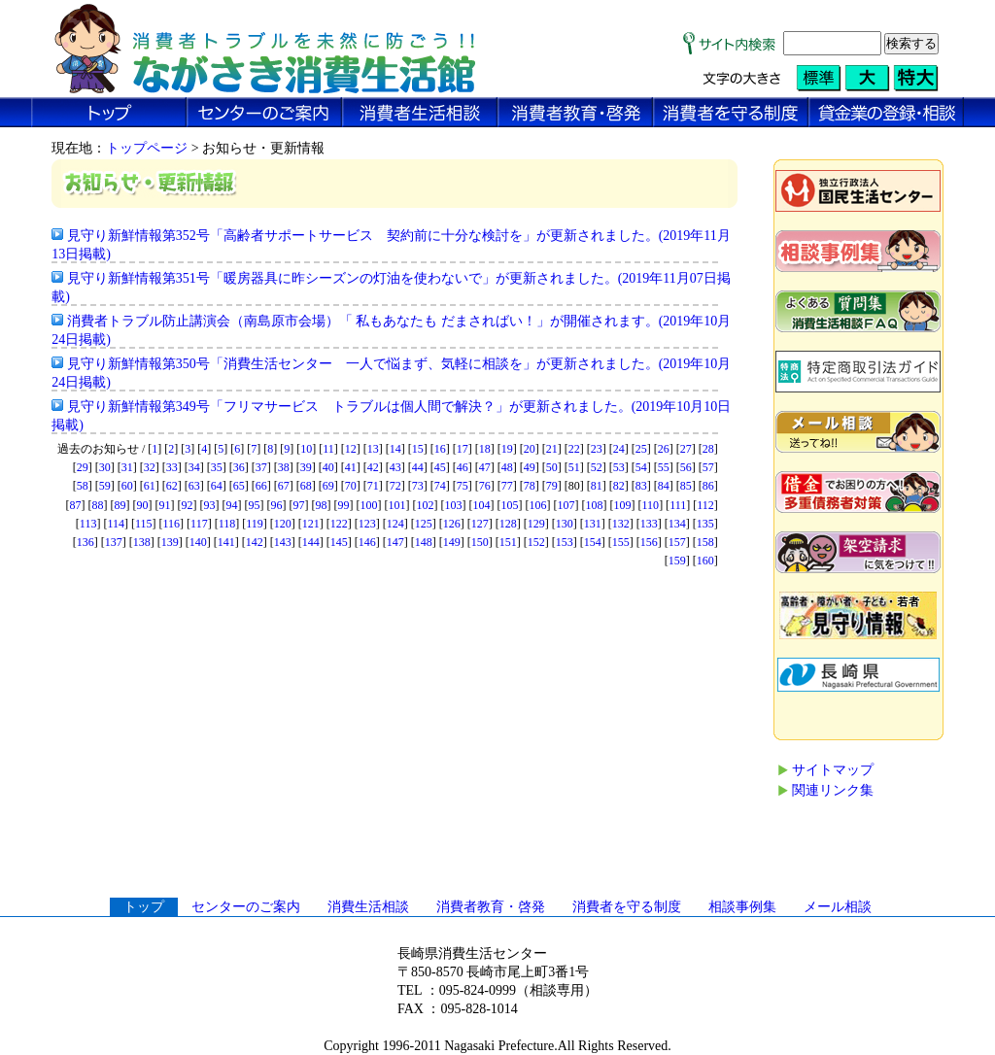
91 (165, 505)
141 (226, 542)
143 (283, 542)
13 (373, 449)
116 (172, 523)
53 (619, 467)
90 (143, 505)
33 (172, 467)
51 (574, 467)
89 (120, 505)
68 (306, 486)
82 (619, 486)
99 (344, 505)
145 (339, 542)
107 (566, 505)
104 (482, 505)
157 (677, 542)
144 (311, 542)
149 (452, 542)
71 (373, 486)
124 (395, 523)
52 (596, 467)
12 (351, 449)
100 (369, 505)
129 (536, 523)
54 (641, 467)
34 (194, 467)
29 (82, 467)
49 (529, 467)
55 (663, 467)
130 (564, 523)
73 (418, 486)
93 (210, 505)
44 (418, 467)
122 (339, 523)
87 (76, 505)
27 (686, 449)
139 (170, 542)
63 (194, 486)
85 (686, 486)
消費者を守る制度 (626, 907)
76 (485, 486)
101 (397, 505)
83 (641, 486)
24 (619, 449)
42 (373, 467)
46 (462, 467)
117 (199, 523)
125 (423, 523)
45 (440, 467)
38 (284, 467)
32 (149, 467)
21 (552, 449)
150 (480, 542)
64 (217, 486)
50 (552, 467)
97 (299, 505)
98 (321, 505)
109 (623, 505)
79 (552, 486)
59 (105, 486)
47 (485, 467)
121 (311, 523)
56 (686, 467)
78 (529, 486)
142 (254, 542)
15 (418, 449)
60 (127, 486)
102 (425, 505)
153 (564, 542)
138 (142, 542)
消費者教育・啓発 (490, 907)
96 (277, 505)
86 (708, 486)
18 (485, 449)
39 (306, 467)
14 (395, 449)
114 (115, 523)
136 (85, 542)
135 (705, 523)
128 (508, 523)
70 (351, 486)
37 (261, 467)
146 (367, 542)
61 (149, 486)
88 (98, 505)
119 (254, 523)
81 (596, 486)
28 (708, 449)
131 (592, 523)
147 (395, 542)
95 (254, 505)
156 (649, 542)
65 (239, 486)
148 (423, 542)
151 (508, 542)
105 (510, 505)
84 (663, 486)
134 (677, 523)
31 (127, 467)
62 (172, 486)
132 (621, 523)
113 (88, 523)
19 (507, 449)
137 (113, 542)
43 (395, 467)
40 (328, 467)
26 (663, 449)
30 (105, 467)
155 (621, 542)
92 (187, 505)
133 (649, 523)
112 (705, 505)
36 (239, 467)
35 (217, 467)
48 (507, 467)
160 (705, 560)
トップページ (147, 148)
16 (440, 449)
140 (198, 542)
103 (454, 505)
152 (536, 542)
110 (651, 505)
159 (677, 560)
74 (440, 486)
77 (507, 486)
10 (306, 449)
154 (592, 542)
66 (261, 486)
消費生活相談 (368, 907)
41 (351, 467)
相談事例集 (742, 907)
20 (529, 449)
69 (328, 486)
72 (395, 486)
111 (677, 505)
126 (452, 523)
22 (574, 449)
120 (283, 523)
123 (367, 523)
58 (82, 486)
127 (480, 523)
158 (705, 542)
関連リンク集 (833, 790)
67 (284, 486)
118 (227, 523)
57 (708, 467)
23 (596, 449)
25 (641, 449)
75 (462, 486)
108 (594, 505)
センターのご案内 (245, 907)
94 (232, 505)
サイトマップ (833, 770)
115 (144, 523)
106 (538, 505)
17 (462, 449)
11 (328, 449)
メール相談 (838, 907)
